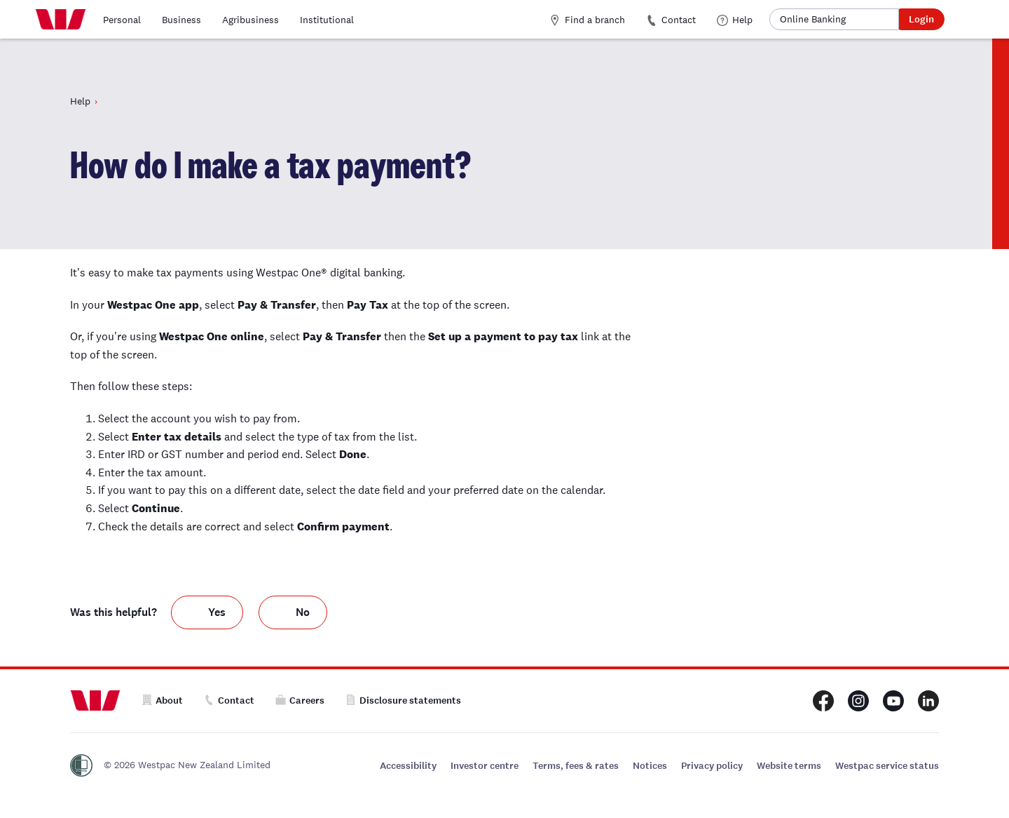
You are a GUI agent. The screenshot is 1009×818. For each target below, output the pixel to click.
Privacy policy (712, 765)
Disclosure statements (403, 700)
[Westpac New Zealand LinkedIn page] (928, 700)
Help (735, 19)
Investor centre (485, 765)
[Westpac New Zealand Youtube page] (893, 700)
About (162, 700)
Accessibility (408, 765)
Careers (299, 700)
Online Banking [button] (813, 19)
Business (181, 19)
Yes (217, 612)
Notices (650, 765)
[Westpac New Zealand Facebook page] (823, 700)
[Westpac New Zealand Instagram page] (858, 700)
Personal (122, 19)
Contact (671, 19)
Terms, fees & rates (576, 765)
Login (921, 19)
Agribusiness (250, 19)
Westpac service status (887, 765)
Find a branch (587, 19)
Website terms (789, 765)
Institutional (327, 19)
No (303, 612)
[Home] (60, 19)
